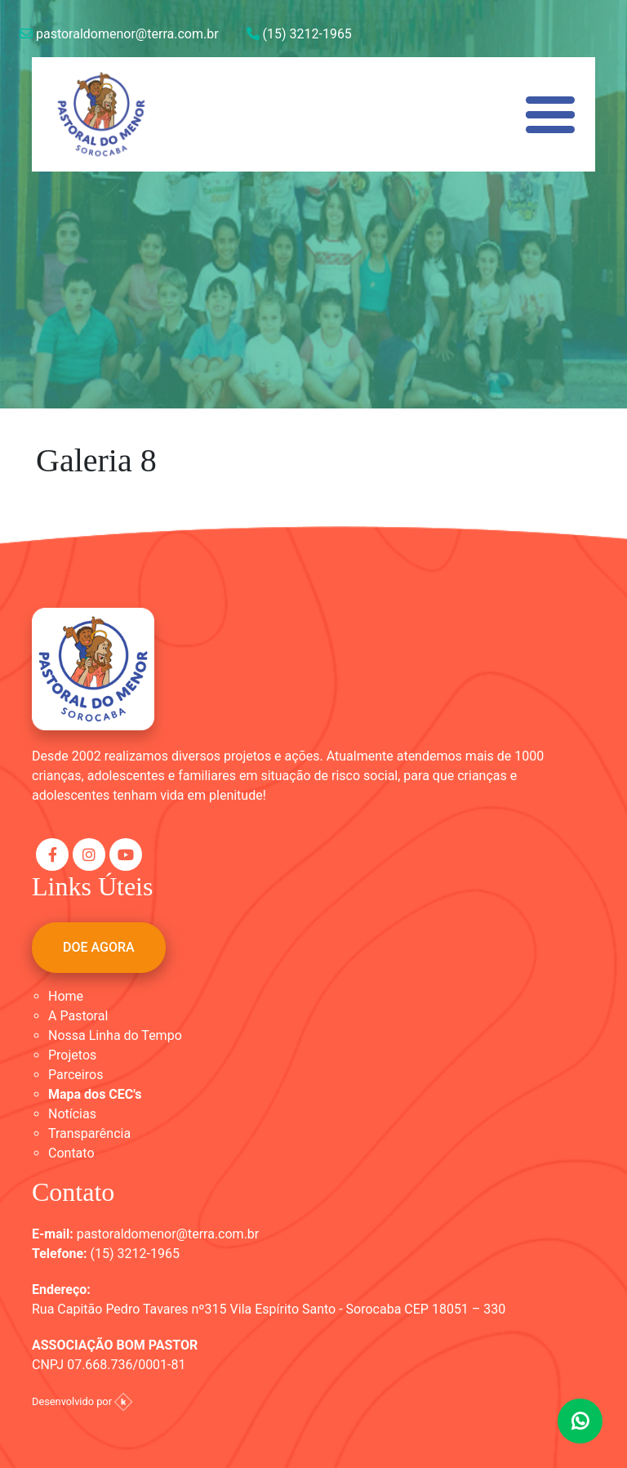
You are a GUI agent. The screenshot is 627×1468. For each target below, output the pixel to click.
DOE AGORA (99, 947)
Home (65, 996)
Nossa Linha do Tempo (115, 1035)
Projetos (72, 1055)
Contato (71, 1153)
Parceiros (75, 1074)
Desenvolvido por (82, 1401)
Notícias (72, 1114)
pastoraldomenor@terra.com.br (119, 34)
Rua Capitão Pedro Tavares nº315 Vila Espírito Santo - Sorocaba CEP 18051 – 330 (268, 1309)
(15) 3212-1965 (299, 34)
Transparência (89, 1133)
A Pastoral (78, 1016)
